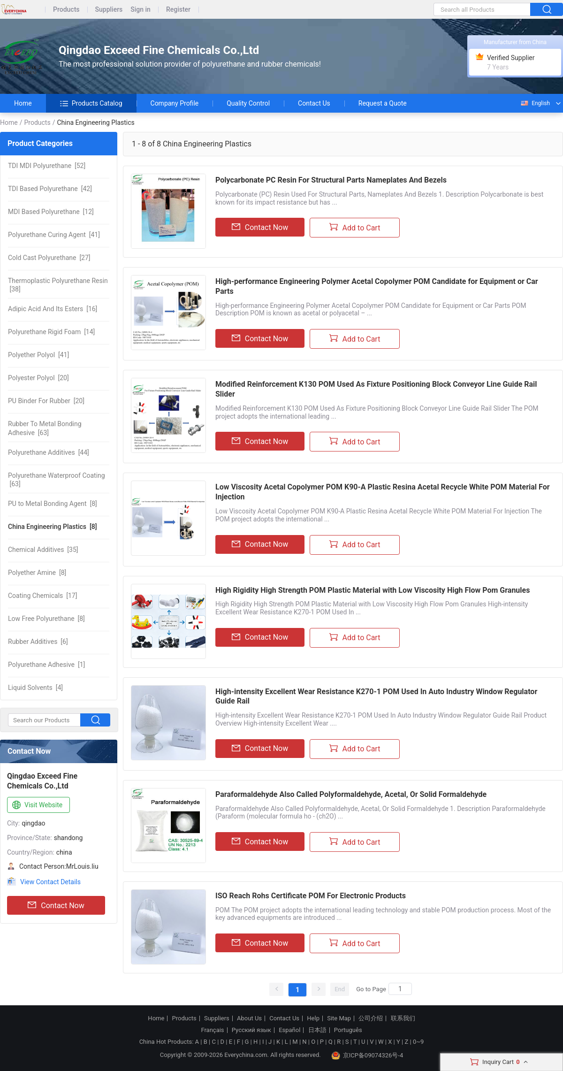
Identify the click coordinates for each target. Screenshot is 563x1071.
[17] (42, 595)
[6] (38, 641)
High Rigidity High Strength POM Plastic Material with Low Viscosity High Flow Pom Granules (372, 590)
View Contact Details (50, 882)
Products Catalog (91, 103)
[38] (58, 285)
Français (212, 1030)
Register (178, 10)
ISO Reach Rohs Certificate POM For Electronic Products (310, 895)
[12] (51, 211)
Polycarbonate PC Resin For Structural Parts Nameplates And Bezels (331, 180)
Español (289, 1030)
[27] (49, 257)
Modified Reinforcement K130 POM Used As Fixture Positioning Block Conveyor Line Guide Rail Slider (376, 389)
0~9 (418, 1041)
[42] (50, 188)
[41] (54, 234)
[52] (46, 165)
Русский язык (251, 1030)
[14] (51, 332)
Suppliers (109, 10)
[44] (48, 452)
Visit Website (36, 805)
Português (348, 1030)
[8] (52, 503)
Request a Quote (382, 103)
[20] (38, 378)
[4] (35, 687)
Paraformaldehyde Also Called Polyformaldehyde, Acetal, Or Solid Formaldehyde (351, 794)
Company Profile (175, 103)
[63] (45, 428)
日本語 (317, 1030)
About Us (249, 1018)
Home (23, 103)
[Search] (400, 989)
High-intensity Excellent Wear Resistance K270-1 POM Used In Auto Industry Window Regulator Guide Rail (376, 696)
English (535, 103)
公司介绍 (370, 1018)
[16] (52, 309)
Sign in (140, 10)
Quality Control (248, 103)
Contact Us (314, 103)
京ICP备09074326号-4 (367, 1055)
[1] (46, 664)
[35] (43, 549)
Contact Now (56, 905)
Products (66, 10)
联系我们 (403, 1018)
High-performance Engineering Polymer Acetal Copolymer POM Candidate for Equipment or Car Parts (376, 286)
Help (313, 1018)
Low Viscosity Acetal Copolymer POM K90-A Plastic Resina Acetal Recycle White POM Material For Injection (382, 491)
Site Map (339, 1018)
